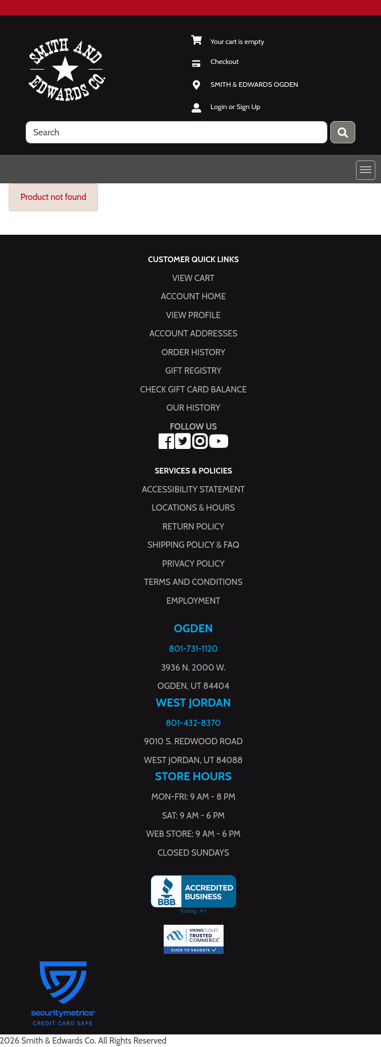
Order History (193, 352)
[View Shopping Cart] (227, 41)
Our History (194, 408)
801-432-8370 (193, 722)
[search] (176, 132)
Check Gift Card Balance (193, 389)
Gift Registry (193, 371)
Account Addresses (193, 333)
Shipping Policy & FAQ (194, 545)
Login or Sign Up (235, 106)
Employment (193, 600)
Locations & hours (193, 508)
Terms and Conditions (193, 582)
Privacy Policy (193, 563)
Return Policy (193, 526)
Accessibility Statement (193, 489)
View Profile (193, 315)
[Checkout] (214, 61)
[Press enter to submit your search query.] (342, 132)
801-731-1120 (193, 649)
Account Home (193, 296)
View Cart (193, 277)
